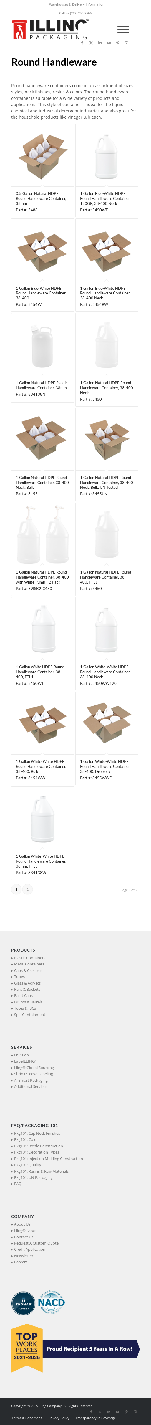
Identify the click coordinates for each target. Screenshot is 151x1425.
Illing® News (25, 1230)
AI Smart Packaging (31, 1080)
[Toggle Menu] (123, 29)
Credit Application (29, 1249)
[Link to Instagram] (126, 42)
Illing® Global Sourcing (34, 1067)
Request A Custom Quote (36, 1243)
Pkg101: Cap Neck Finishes (37, 1133)
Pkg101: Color (26, 1139)
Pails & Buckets (27, 989)
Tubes (19, 976)
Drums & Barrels (28, 1002)
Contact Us (23, 1237)
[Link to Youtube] (108, 42)
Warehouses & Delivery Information (76, 4)
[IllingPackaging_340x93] (62, 30)
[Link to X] (91, 42)
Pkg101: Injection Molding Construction (48, 1158)
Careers (20, 1262)
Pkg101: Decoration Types (36, 1152)
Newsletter (23, 1255)
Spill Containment (29, 1014)
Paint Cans (23, 995)
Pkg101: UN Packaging (33, 1177)
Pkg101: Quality (27, 1164)
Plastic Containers (29, 957)
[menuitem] (76, 4)
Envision (21, 1055)
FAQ (17, 1183)
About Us (22, 1224)
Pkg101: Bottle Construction (38, 1146)
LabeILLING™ (26, 1061)
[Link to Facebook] (82, 42)
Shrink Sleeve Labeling (33, 1073)
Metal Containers (29, 964)
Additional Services (30, 1086)
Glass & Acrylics (27, 983)
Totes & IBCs (25, 1008)
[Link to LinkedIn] (100, 42)
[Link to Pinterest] (117, 42)
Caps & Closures (28, 970)
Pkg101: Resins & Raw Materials (41, 1171)
